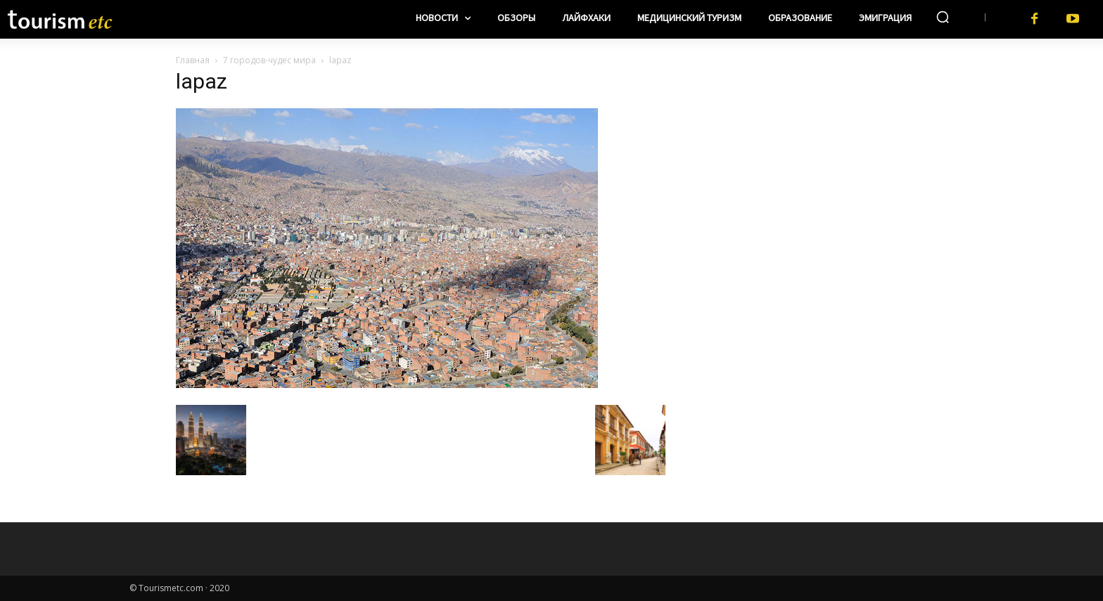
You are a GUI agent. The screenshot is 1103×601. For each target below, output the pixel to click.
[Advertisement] (804, 162)
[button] (943, 17)
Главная (193, 60)
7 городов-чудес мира (269, 60)
